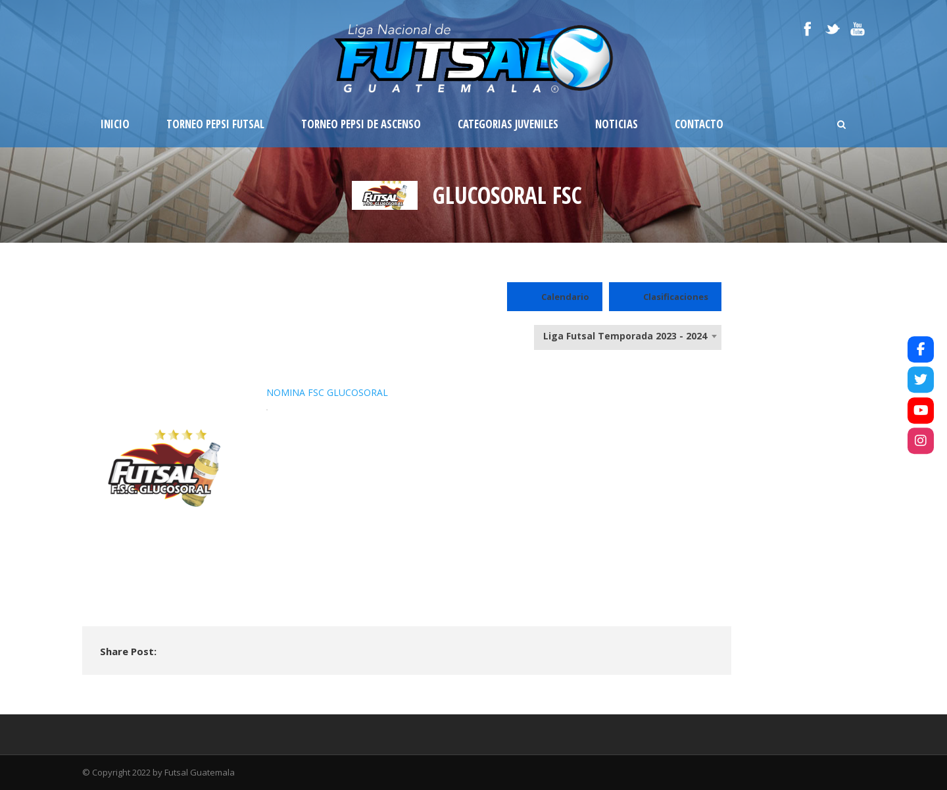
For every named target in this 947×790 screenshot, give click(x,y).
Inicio (115, 124)
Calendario (554, 297)
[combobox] (627, 336)
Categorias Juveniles (508, 124)
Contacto (699, 124)
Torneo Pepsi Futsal (215, 124)
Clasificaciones (665, 297)
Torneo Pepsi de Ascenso (361, 124)
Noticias (616, 124)
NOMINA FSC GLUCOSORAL (327, 392)
